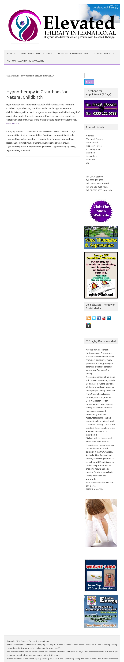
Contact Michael (103, 54)
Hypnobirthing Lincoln (64, 135)
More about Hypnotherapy (35, 54)
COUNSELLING (46, 131)
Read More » (12, 123)
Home (10, 54)
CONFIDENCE (32, 131)
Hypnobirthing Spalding (64, 147)
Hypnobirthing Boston (17, 135)
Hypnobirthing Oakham (30, 143)
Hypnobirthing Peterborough (56, 143)
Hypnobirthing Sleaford (40, 147)
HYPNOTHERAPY (62, 131)
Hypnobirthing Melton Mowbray (21, 139)
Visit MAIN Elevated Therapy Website (25, 61)
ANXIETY (20, 131)
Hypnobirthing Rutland (17, 147)
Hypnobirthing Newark (48, 139)
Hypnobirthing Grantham (40, 135)
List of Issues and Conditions (73, 54)
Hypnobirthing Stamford (18, 150)
